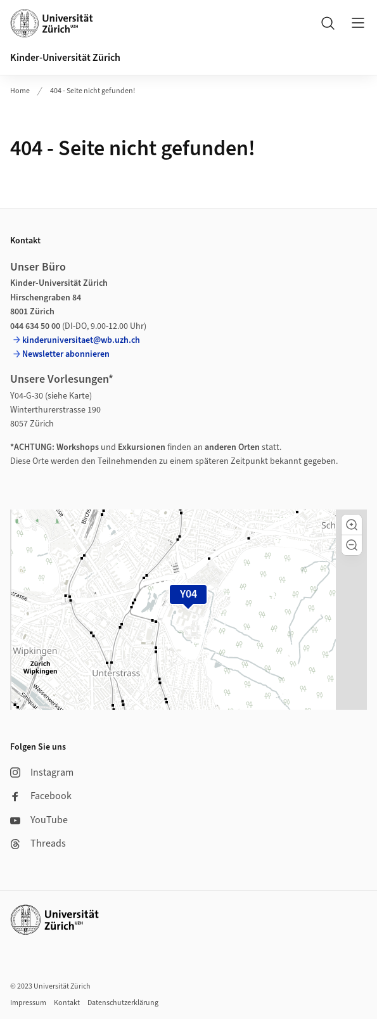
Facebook (41, 796)
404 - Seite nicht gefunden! (92, 91)
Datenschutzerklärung (122, 1002)
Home (20, 91)
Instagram (41, 772)
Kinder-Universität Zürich (65, 58)
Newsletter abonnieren (66, 354)
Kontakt (67, 1002)
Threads (38, 843)
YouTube (39, 820)
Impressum (28, 1002)
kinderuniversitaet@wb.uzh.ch (81, 340)
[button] (352, 525)
